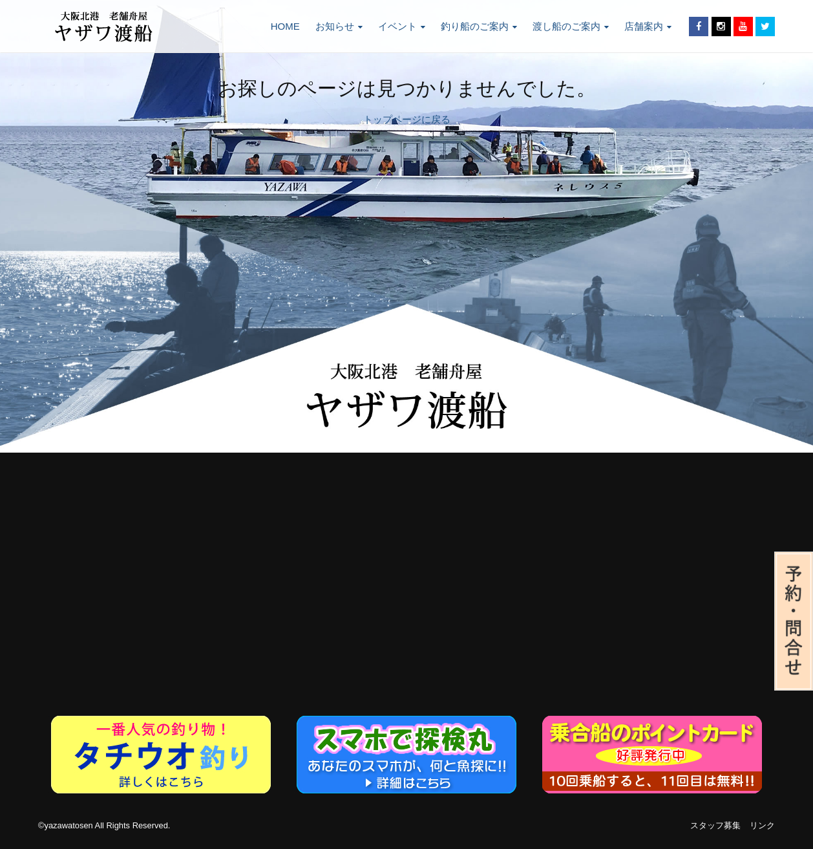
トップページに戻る (406, 119)
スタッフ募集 (715, 825)
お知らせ (339, 26)
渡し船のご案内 (571, 26)
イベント (401, 26)
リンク (762, 825)
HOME (285, 26)
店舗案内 (647, 26)
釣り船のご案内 (479, 26)
